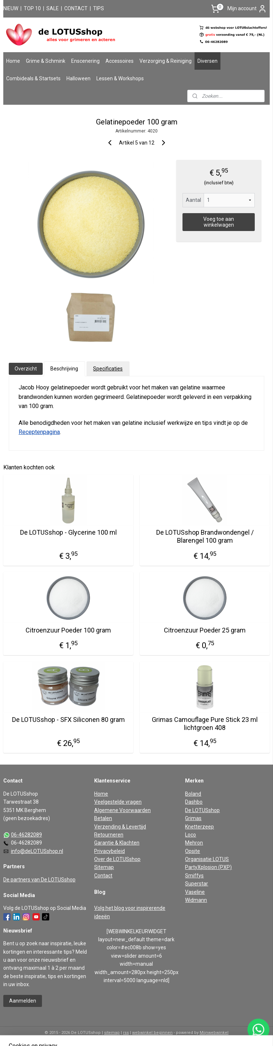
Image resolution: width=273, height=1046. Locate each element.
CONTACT (76, 8)
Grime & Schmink (45, 61)
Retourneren (108, 835)
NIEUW (10, 8)
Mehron (194, 843)
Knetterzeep (199, 827)
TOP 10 (32, 8)
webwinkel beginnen (152, 1032)
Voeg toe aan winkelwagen (218, 222)
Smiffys (194, 875)
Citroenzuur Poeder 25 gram (205, 630)
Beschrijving (64, 369)
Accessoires (119, 61)
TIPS (98, 8)
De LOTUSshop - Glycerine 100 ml (68, 533)
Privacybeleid (109, 851)
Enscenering (85, 61)
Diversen (207, 61)
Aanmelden (22, 1001)
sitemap (112, 1032)
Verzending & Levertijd (120, 827)
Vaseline (195, 892)
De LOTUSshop (202, 810)
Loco (190, 835)
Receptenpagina (39, 431)
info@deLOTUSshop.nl (37, 851)
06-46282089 (26, 835)
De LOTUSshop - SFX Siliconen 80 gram (68, 720)
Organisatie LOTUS (207, 859)
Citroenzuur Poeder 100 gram (68, 630)
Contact (103, 875)
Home (13, 61)
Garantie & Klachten (116, 843)
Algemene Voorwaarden (122, 810)
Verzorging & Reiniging (165, 61)
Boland (193, 794)
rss (126, 1032)
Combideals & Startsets (33, 78)
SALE (52, 8)
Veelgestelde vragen (118, 802)
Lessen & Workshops (120, 78)
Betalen (103, 818)
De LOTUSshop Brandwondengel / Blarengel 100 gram (205, 537)
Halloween (78, 78)
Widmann (196, 900)
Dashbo (194, 802)
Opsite (192, 851)
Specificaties (108, 369)
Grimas (193, 818)
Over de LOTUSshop (117, 859)
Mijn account (247, 8)
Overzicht (26, 369)
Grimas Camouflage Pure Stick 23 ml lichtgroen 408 (205, 724)
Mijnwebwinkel (214, 1032)
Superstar (196, 884)
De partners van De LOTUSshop (39, 879)
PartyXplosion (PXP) (208, 867)
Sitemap (104, 867)
